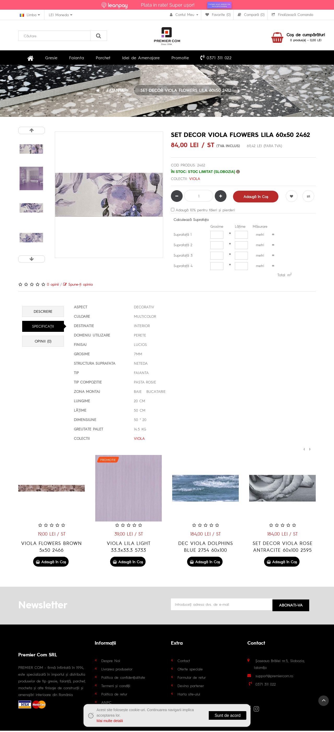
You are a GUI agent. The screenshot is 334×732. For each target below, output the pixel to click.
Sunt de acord (227, 715)
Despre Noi (110, 661)
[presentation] (304, 449)
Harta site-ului (188, 695)
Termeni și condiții (115, 687)
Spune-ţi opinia (78, 285)
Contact (183, 661)
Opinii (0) (43, 342)
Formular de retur (191, 678)
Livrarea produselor (117, 670)
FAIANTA (115, 91)
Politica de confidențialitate (123, 678)
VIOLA (194, 179)
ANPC (106, 703)
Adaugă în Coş (256, 197)
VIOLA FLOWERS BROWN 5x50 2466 (128, 547)
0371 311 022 (187, 58)
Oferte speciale (190, 670)
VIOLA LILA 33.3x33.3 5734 (51, 547)
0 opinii (53, 285)
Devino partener (190, 687)
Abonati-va (291, 605)
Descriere (43, 312)
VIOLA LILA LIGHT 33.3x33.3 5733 (206, 547)
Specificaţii (43, 327)
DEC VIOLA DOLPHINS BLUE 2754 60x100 (282, 547)
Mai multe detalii (110, 721)
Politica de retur (114, 695)
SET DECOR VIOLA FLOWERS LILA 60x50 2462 (185, 91)
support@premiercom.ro (274, 677)
